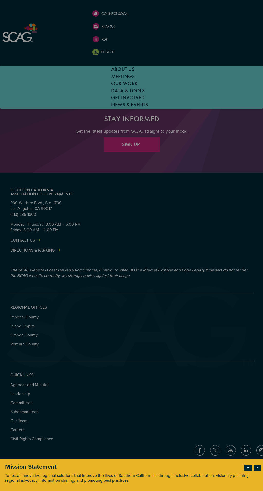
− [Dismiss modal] (248, 467)
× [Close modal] (257, 467)
